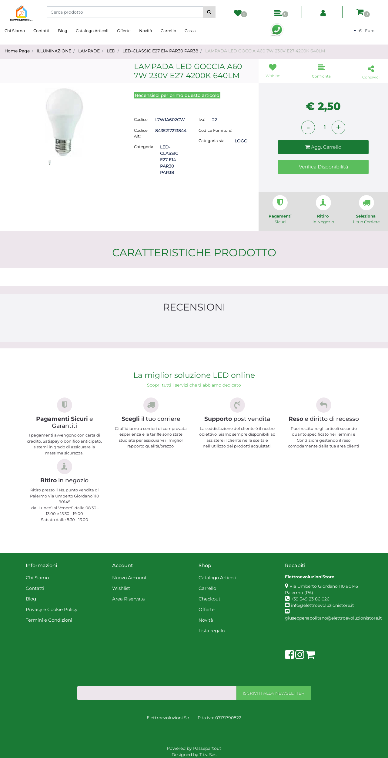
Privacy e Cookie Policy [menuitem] (51, 609)
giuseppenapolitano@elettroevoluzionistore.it (333, 618)
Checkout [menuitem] (209, 599)
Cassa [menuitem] (190, 30)
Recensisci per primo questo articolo (177, 95)
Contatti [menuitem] (41, 30)
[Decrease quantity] (308, 127)
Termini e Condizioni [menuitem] (49, 620)
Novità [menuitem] (145, 30)
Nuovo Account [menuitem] (129, 577)
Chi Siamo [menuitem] (15, 30)
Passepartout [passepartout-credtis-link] (207, 748)
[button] (209, 12)
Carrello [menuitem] (168, 30)
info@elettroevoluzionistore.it (322, 605)
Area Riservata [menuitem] (128, 599)
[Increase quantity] (338, 127)
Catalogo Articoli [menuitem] (92, 30)
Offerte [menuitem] (124, 30)
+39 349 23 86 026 (310, 599)
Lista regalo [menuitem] (212, 630)
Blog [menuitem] (62, 30)
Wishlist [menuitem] (121, 588)
